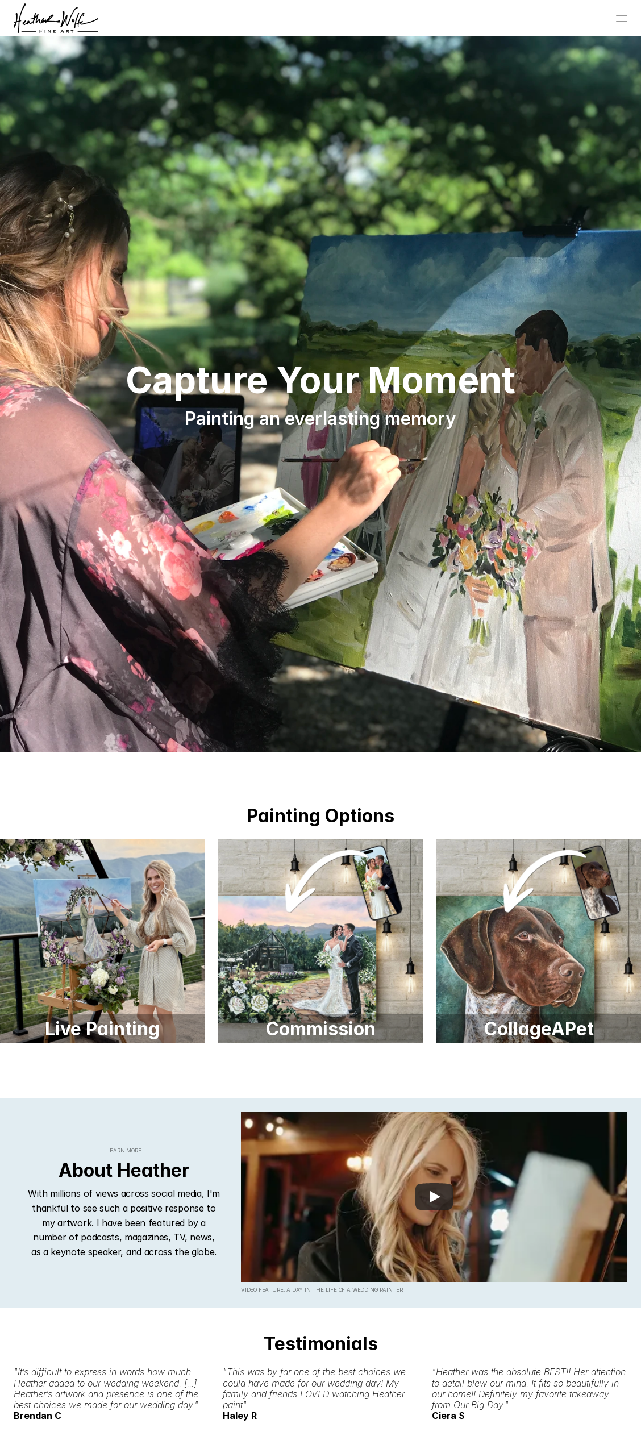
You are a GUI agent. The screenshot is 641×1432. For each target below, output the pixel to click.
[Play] (434, 1196)
